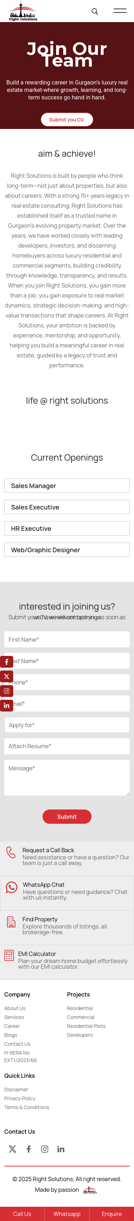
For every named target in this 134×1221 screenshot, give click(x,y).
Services (14, 1017)
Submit (67, 817)
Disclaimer (16, 1089)
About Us (14, 1008)
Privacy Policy (19, 1098)
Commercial (81, 1017)
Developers (80, 1034)
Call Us (22, 1214)
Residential (80, 1008)
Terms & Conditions (26, 1107)
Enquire (112, 1214)
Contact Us (17, 1043)
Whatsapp (66, 1214)
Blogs (10, 1034)
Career (12, 1026)
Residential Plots (86, 1026)
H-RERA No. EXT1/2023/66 (20, 1056)
